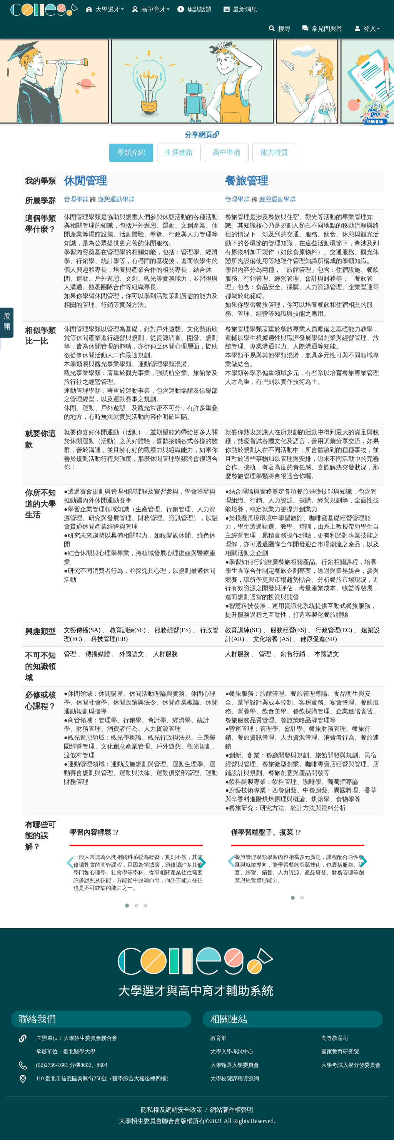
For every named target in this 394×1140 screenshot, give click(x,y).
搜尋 (279, 28)
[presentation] (70, 863)
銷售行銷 (292, 654)
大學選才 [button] (105, 9)
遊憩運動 (116, 199)
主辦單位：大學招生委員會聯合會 (77, 1038)
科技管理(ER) (109, 639)
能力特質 (274, 152)
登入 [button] (367, 28)
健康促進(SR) (319, 639)
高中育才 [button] (151, 9)
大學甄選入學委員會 (234, 1065)
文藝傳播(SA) (82, 630)
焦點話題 (194, 9)
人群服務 (165, 654)
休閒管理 (85, 181)
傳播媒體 (97, 654)
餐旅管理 (246, 181)
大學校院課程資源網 (234, 1078)
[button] (127, 905)
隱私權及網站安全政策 (171, 1110)
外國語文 (131, 654)
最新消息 (240, 9)
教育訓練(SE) (127, 630)
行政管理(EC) (334, 630)
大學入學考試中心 (232, 1052)
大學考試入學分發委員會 (351, 1065)
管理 (76, 199)
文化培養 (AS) (272, 639)
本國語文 (326, 654)
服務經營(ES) (172, 630)
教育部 (218, 1038)
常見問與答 (322, 28)
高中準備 (226, 152)
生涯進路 (179, 152)
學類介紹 (131, 152)
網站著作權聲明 (231, 1110)
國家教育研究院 (340, 1052)
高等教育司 (334, 1038)
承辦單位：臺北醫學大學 (65, 1052)
